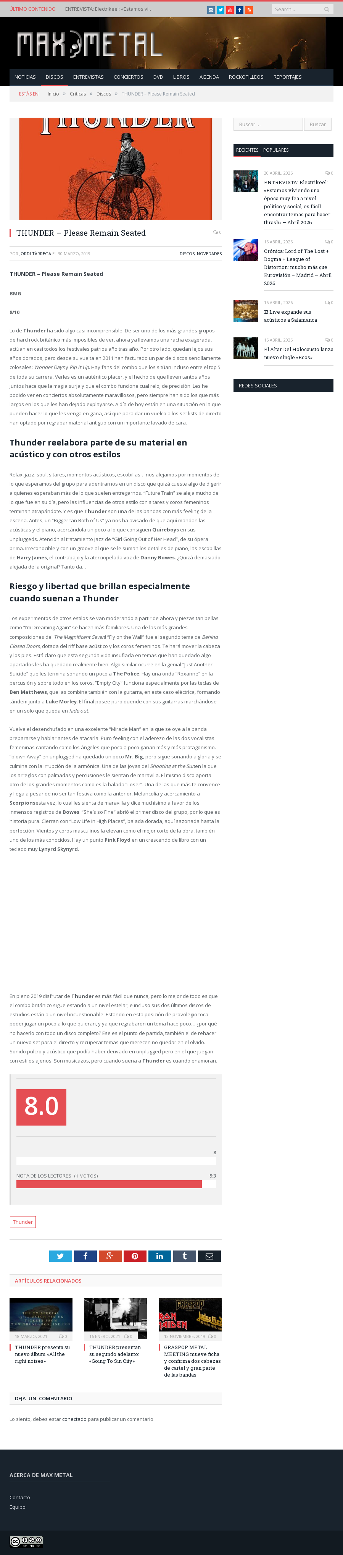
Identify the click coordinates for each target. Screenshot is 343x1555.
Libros (181, 76)
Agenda (209, 76)
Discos (54, 76)
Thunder (23, 1221)
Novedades (209, 253)
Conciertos (128, 76)
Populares (275, 150)
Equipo (18, 1506)
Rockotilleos (246, 76)
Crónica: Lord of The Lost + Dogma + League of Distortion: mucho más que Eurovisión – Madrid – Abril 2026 (298, 267)
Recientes (247, 150)
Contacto (20, 1497)
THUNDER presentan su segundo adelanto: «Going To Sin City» (115, 1354)
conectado (74, 1419)
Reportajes (288, 76)
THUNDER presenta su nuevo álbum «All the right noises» (42, 1354)
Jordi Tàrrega (35, 253)
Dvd (158, 76)
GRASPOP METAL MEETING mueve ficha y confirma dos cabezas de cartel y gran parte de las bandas (192, 1361)
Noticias (25, 76)
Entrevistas (88, 76)
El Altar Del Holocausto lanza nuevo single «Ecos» (298, 353)
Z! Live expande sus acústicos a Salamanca (290, 315)
